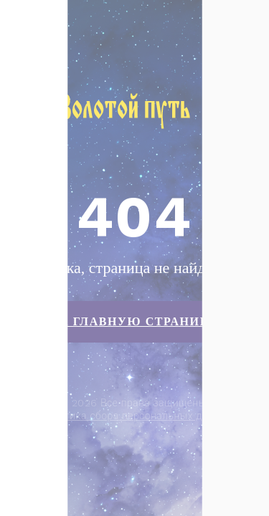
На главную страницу (134, 321)
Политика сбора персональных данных (135, 415)
